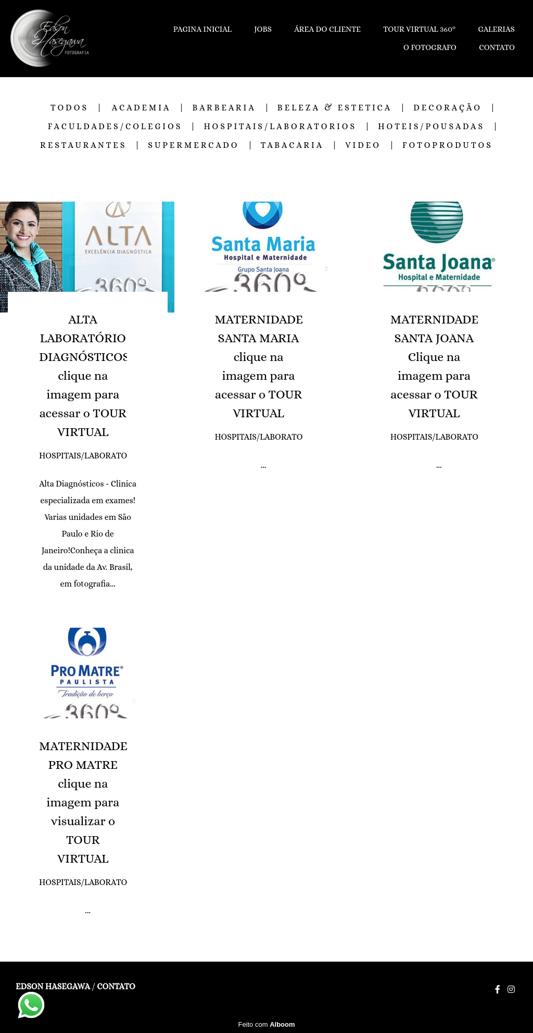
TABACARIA (292, 145)
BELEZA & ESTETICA (334, 108)
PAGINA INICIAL (202, 29)
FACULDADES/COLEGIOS (115, 126)
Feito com (266, 1024)
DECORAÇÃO (447, 108)
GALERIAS (496, 29)
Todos (69, 108)
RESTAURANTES (83, 145)
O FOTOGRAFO (429, 47)
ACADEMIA (141, 108)
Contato (116, 986)
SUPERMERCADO (193, 145)
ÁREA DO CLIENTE (327, 29)
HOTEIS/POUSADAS (431, 126)
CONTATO (497, 47)
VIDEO (363, 145)
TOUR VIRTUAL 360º (419, 29)
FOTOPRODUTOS (447, 145)
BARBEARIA (224, 108)
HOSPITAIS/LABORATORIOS (280, 126)
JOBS (263, 29)
